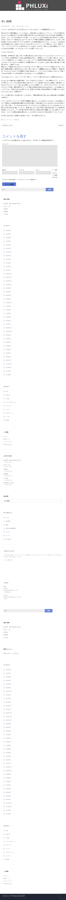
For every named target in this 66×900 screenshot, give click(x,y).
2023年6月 (8, 237)
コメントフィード (8, 441)
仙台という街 (7, 206)
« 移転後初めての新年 (7, 125)
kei (13, 26)
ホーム (7, 517)
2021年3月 (8, 266)
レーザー (8, 416)
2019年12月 (9, 302)
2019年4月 (8, 313)
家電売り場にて (7, 653)
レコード (12, 119)
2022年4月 (8, 245)
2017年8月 (8, 374)
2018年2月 (8, 356)
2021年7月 (8, 259)
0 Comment (26, 26)
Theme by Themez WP (18, 896)
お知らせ (8, 395)
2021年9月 (8, 255)
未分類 (7, 420)
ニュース (8, 409)
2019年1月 (8, 324)
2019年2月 (8, 320)
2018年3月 (8, 353)
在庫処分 (6, 209)
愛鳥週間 (6, 211)
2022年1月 (8, 248)
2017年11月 (9, 364)
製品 (7, 524)
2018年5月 (8, 346)
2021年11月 (9, 252)
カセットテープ (6, 119)
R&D (7, 391)
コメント (5, 144)
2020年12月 (9, 273)
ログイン (6, 436)
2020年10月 (9, 281)
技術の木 (17, 119)
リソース (8, 535)
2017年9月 (8, 371)
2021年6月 (8, 263)
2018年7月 (8, 342)
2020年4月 (8, 295)
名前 (4, 170)
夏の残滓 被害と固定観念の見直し (12, 203)
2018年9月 (8, 335)
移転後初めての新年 (9, 483)
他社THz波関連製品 (11, 528)
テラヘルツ (8, 406)
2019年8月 (8, 306)
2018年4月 (8, 349)
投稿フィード (7, 439)
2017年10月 (9, 367)
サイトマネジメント (11, 402)
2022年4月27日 (6, 26)
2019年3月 (8, 317)
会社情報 (8, 521)
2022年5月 (8, 241)
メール (21, 170)
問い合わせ (8, 539)
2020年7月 (8, 288)
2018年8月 (8, 338)
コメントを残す (14, 136)
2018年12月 (9, 328)
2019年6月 (8, 309)
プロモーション (9, 413)
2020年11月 (9, 277)
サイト (37, 170)
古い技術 (6, 214)
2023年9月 (8, 230)
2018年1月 (8, 360)
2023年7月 (8, 234)
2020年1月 (8, 299)
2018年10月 (9, 331)
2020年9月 (8, 284)
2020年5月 (8, 291)
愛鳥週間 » (61, 125)
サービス (8, 532)
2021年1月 (8, 270)
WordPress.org (7, 444)
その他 (19, 26)
